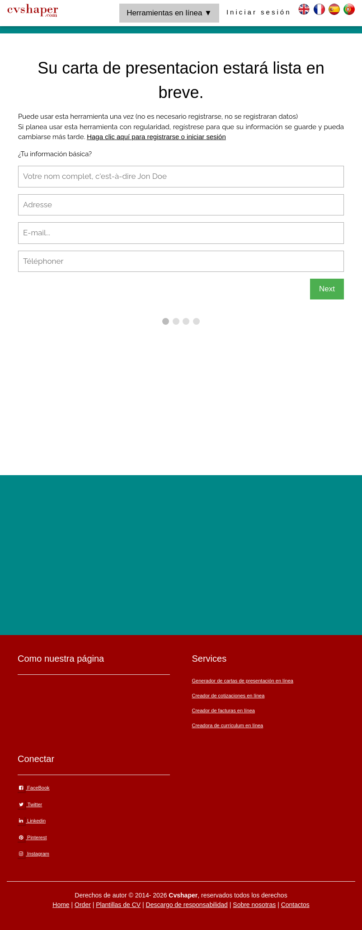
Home (60, 904)
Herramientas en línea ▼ (169, 13)
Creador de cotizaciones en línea (228, 695)
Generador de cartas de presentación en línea (242, 680)
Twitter (30, 804)
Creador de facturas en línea (223, 710)
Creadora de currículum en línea (227, 725)
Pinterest (32, 837)
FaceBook (34, 787)
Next (327, 289)
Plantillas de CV (118, 904)
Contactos (295, 904)
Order (83, 904)
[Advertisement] (190, 390)
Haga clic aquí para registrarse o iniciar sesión (156, 136)
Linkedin (32, 820)
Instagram (33, 853)
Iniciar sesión (258, 12)
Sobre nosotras (254, 904)
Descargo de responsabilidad (187, 904)
